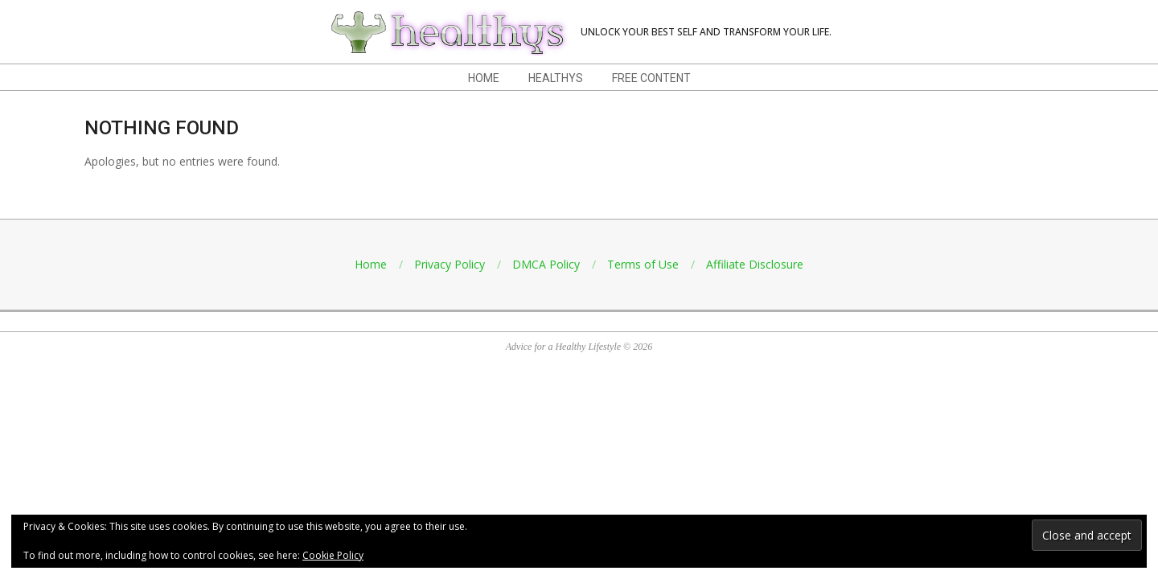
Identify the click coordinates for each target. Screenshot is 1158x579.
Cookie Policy (332, 555)
